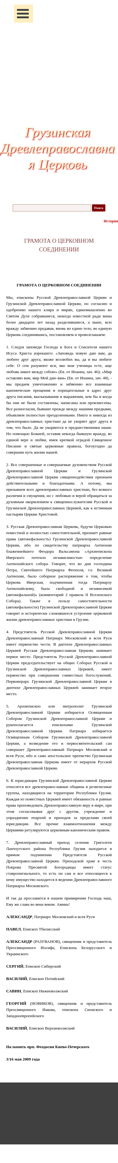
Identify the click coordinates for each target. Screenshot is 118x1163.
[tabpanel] (59, 245)
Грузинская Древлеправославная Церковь (57, 148)
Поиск (98, 208)
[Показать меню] (23, 14)
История (111, 221)
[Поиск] (52, 207)
